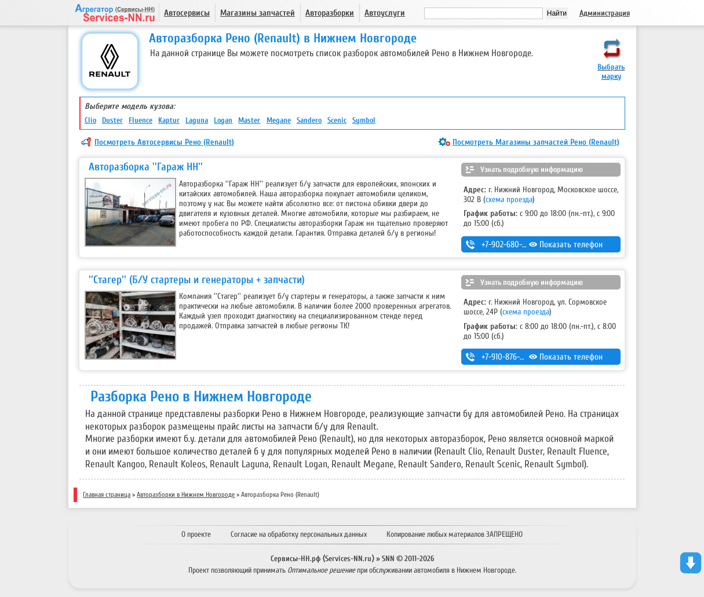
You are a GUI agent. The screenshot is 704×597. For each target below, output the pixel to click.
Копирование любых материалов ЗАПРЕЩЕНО (454, 534)
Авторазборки (329, 13)
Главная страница (106, 494)
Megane (279, 120)
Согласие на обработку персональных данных (299, 534)
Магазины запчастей (257, 13)
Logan (223, 120)
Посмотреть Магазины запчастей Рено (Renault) (536, 142)
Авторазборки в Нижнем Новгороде (186, 494)
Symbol (363, 120)
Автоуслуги (384, 13)
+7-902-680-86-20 (511, 245)
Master (249, 120)
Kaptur (169, 120)
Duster (112, 120)
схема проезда (509, 199)
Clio (90, 120)
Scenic (336, 120)
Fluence (140, 120)
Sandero (309, 120)
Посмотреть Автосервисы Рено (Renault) (164, 142)
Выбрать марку (611, 72)
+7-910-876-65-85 (510, 357)
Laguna (196, 120)
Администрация (604, 13)
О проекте (196, 534)
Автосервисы (187, 13)
